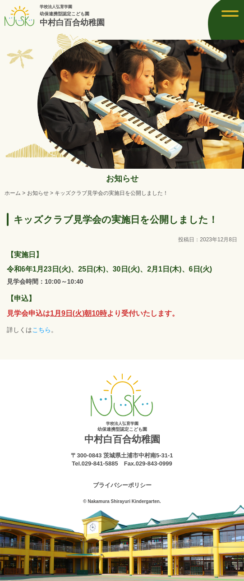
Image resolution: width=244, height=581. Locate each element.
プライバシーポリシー (122, 485)
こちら (41, 329)
